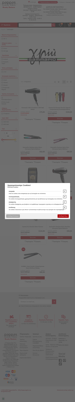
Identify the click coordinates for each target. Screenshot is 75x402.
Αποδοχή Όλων (63, 216)
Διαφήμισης (12, 202)
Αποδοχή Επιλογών (13, 216)
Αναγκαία (11, 191)
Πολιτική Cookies (12, 187)
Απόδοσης (12, 207)
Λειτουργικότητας (14, 196)
